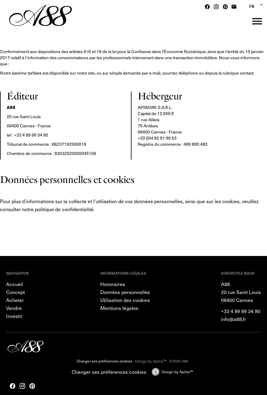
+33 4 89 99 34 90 (31, 135)
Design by (177, 371)
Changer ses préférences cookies (104, 361)
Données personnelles (125, 292)
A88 (225, 284)
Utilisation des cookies (125, 300)
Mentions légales (119, 308)
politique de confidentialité (64, 209)
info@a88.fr (233, 319)
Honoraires (112, 284)
